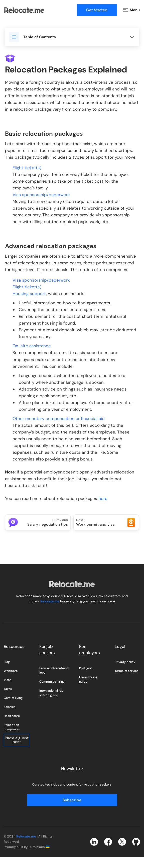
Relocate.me (49, 601)
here (102, 498)
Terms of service (127, 671)
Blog (7, 662)
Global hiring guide (88, 679)
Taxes (8, 689)
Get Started (96, 9)
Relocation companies (12, 727)
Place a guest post (17, 740)
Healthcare (12, 716)
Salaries (9, 707)
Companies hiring (52, 682)
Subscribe (72, 800)
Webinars (11, 671)
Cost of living (13, 698)
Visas (8, 680)
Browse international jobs (54, 670)
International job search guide (51, 693)
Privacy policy (125, 662)
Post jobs (85, 668)
